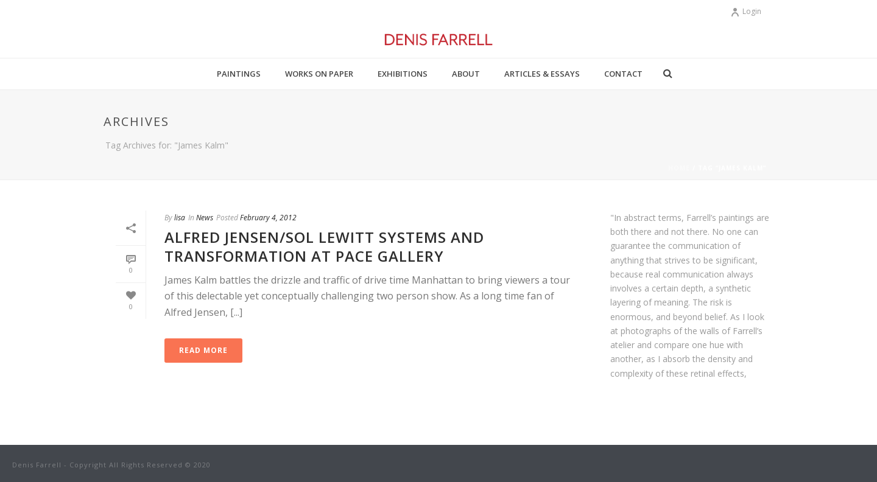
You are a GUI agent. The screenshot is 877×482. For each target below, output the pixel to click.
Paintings (239, 73)
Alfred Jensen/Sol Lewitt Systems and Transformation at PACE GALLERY (324, 246)
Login (745, 11)
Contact (623, 73)
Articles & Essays (542, 73)
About (466, 73)
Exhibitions (403, 73)
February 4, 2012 (268, 217)
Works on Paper (319, 73)
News (204, 217)
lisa (179, 217)
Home (679, 168)
